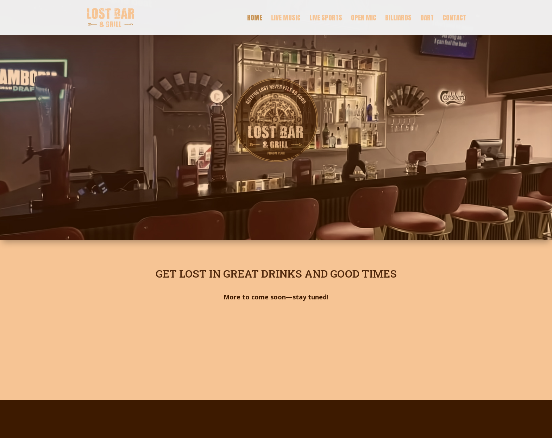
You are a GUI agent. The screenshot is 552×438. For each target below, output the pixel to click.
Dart (427, 19)
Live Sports (325, 19)
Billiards (398, 19)
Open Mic (363, 19)
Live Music (286, 19)
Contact (454, 19)
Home (254, 19)
